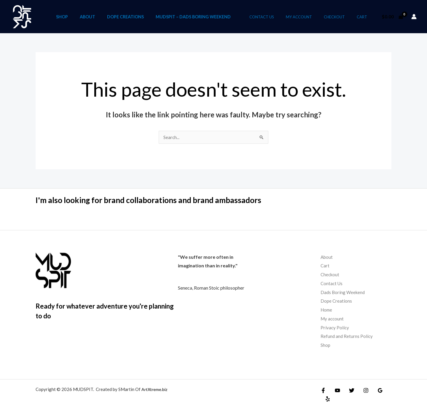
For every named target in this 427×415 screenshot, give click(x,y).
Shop (80, 16)
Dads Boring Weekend (344, 292)
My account (309, 17)
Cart (364, 17)
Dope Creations (142, 16)
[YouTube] (336, 390)
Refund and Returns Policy (347, 336)
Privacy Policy (335, 327)
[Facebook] (323, 390)
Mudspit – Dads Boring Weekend (210, 16)
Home (327, 310)
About (105, 16)
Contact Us (276, 17)
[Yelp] (387, 390)
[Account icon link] (414, 16)
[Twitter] (348, 390)
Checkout (340, 17)
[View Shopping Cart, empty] (392, 16)
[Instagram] (361, 390)
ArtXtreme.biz (155, 389)
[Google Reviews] (374, 390)
